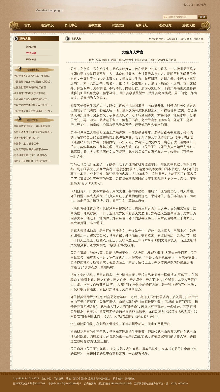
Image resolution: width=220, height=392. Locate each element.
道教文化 (94, 25)
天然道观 (171, 39)
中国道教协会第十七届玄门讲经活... (33, 81)
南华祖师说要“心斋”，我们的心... (31, 155)
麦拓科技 (130, 378)
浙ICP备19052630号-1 (69, 383)
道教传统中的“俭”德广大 (26, 137)
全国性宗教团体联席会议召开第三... (33, 105)
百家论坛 (141, 25)
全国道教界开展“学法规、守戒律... (32, 75)
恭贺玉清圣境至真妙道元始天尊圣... (33, 132)
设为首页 (188, 4)
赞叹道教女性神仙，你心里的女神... (33, 126)
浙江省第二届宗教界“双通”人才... (31, 99)
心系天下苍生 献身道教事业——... (32, 149)
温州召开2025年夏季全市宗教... (31, 93)
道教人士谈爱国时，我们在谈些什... (33, 161)
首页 (27, 25)
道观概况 (47, 25)
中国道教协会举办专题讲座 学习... (33, 110)
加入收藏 (201, 4)
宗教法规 (118, 25)
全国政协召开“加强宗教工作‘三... (31, 87)
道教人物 (188, 25)
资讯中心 (70, 25)
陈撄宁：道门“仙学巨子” (26, 143)
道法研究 (165, 25)
